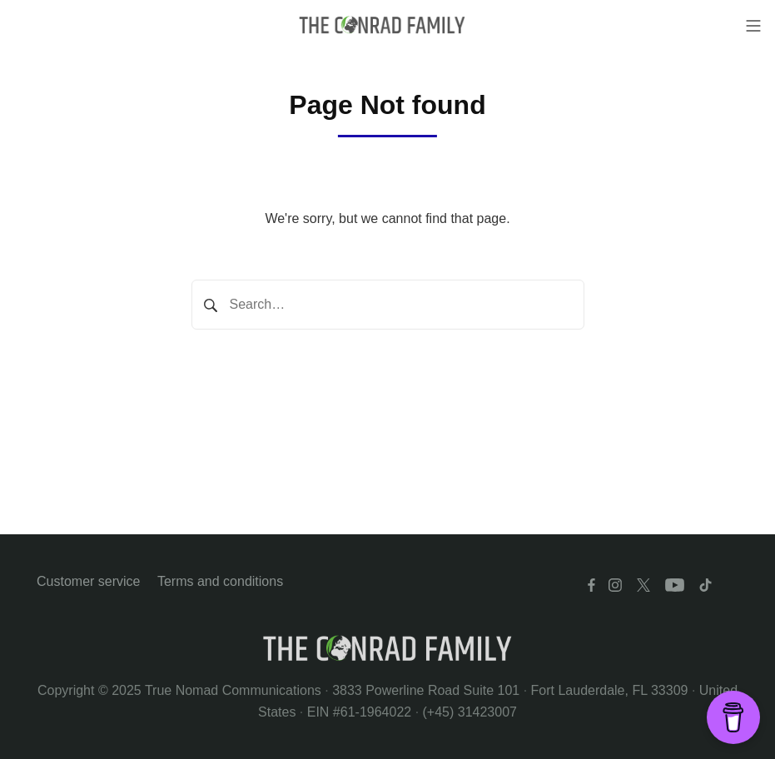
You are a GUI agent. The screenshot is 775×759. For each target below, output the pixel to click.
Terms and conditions (220, 581)
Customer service (88, 581)
